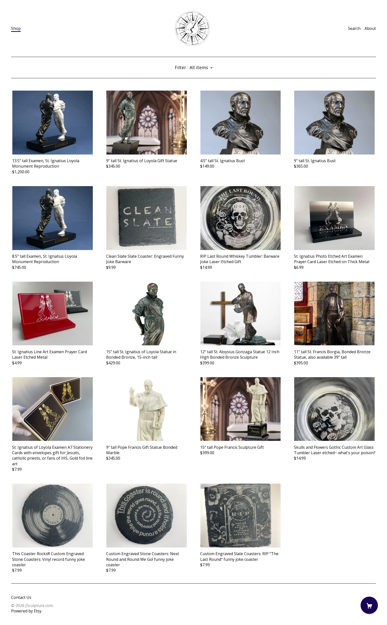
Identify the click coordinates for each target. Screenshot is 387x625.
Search (354, 28)
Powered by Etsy (26, 611)
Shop (16, 28)
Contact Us (21, 597)
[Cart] (369, 605)
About (370, 28)
